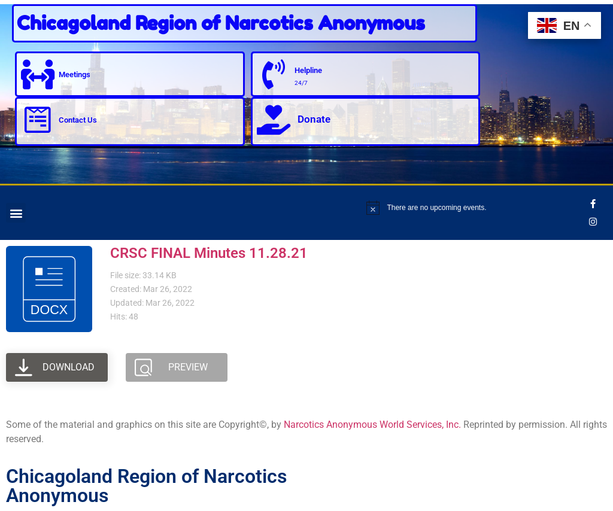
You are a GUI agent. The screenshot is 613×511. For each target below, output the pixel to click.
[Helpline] (274, 74)
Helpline (308, 70)
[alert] (474, 207)
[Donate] (274, 120)
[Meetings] (38, 74)
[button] (16, 213)
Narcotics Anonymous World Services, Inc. (372, 424)
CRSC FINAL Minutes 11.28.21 (209, 253)
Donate (314, 119)
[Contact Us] (38, 120)
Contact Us (78, 119)
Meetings (74, 74)
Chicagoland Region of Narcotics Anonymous (221, 23)
